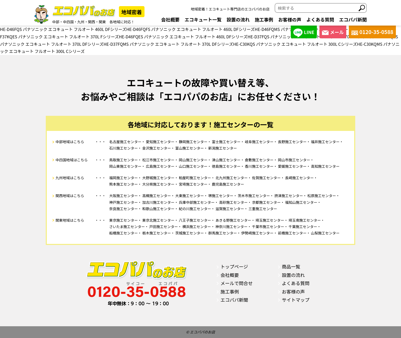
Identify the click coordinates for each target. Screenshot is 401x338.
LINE (303, 32)
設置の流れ (238, 19)
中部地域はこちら (69, 141)
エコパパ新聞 (353, 19)
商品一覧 (291, 266)
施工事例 (264, 19)
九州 (80, 21)
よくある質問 (320, 19)
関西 (91, 21)
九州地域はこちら (69, 177)
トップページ (234, 266)
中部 (55, 21)
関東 (102, 21)
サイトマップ (295, 299)
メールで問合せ (236, 283)
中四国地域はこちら (71, 159)
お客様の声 (289, 19)
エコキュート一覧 (203, 19)
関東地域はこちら (69, 220)
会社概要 (170, 19)
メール (333, 32)
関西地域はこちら (69, 195)
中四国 (68, 21)
